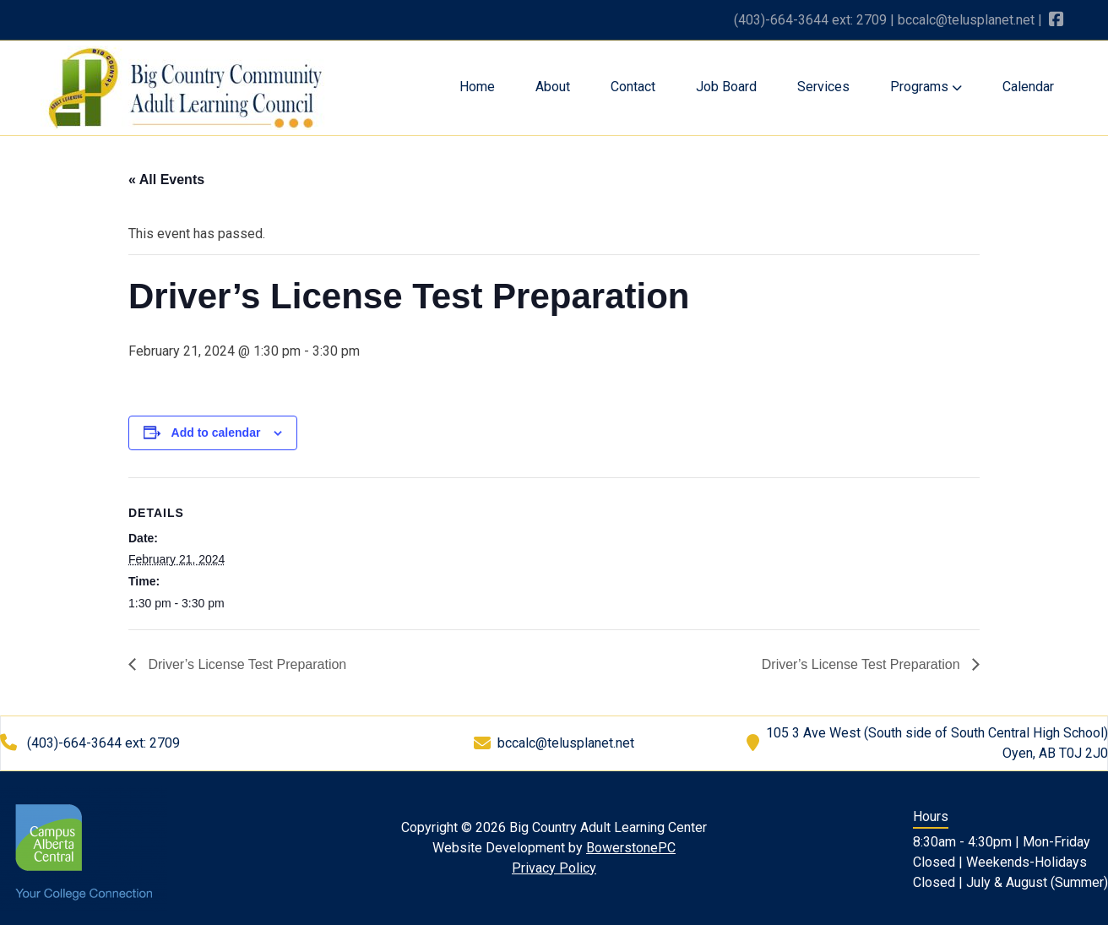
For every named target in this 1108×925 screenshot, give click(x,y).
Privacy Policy (554, 868)
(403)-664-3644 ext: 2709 (810, 20)
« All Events (166, 179)
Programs (926, 87)
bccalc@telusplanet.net (966, 20)
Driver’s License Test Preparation (245, 664)
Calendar (1028, 87)
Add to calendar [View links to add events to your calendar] (216, 432)
